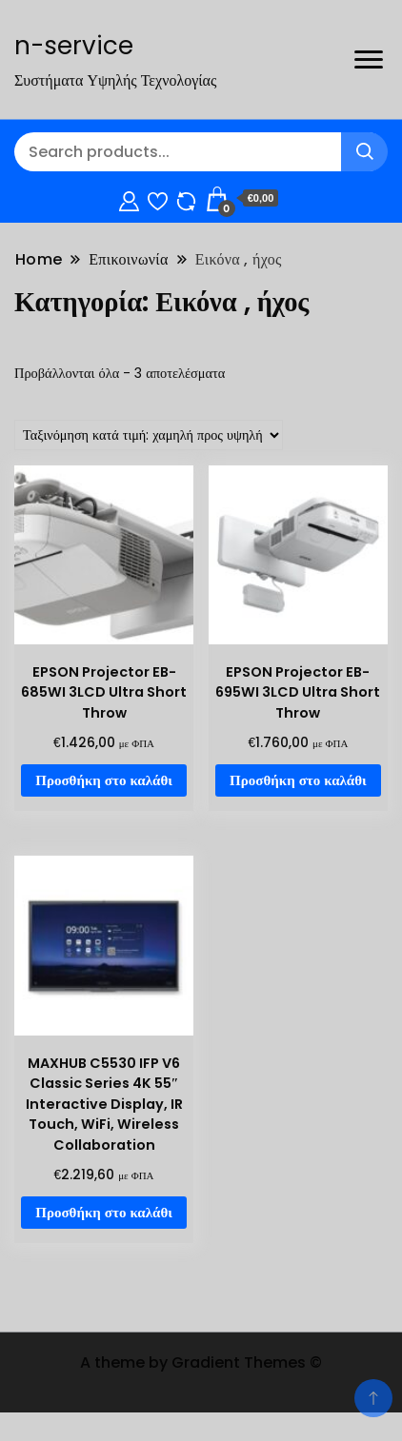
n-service (73, 46)
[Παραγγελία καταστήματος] (148, 435)
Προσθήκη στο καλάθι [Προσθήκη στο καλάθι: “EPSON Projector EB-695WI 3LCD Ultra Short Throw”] (298, 780)
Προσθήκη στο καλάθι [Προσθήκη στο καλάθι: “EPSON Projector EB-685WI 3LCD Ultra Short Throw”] (103, 780)
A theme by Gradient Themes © (201, 1362)
